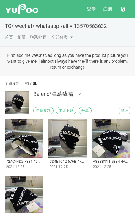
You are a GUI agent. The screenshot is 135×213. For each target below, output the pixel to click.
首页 (9, 37)
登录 (91, 9)
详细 (124, 111)
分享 (85, 111)
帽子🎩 (31, 83)
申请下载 (66, 111)
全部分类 (59, 37)
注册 (107, 9)
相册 (21, 37)
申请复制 (43, 111)
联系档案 (38, 37)
